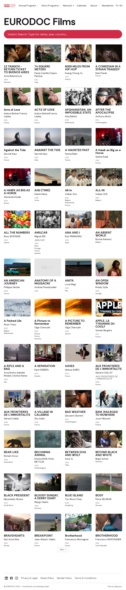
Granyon (118, 586)
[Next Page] (63, 549)
